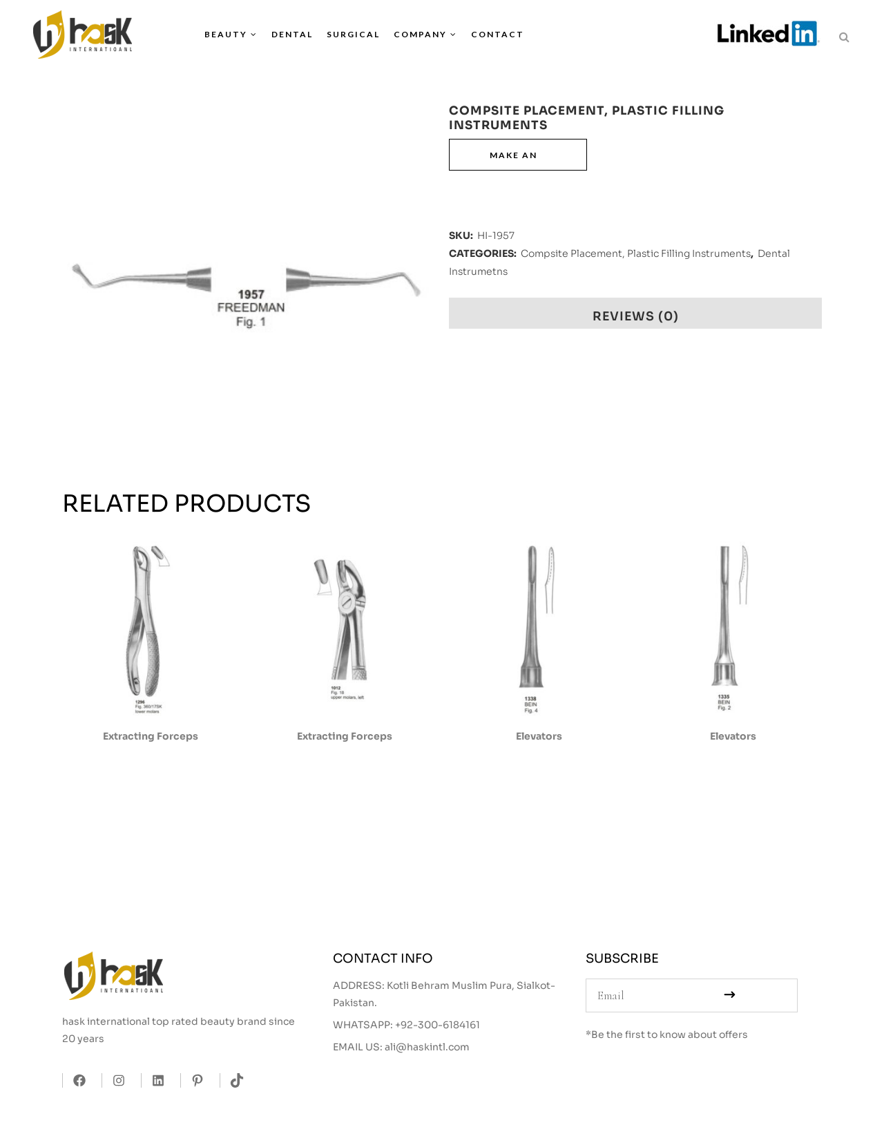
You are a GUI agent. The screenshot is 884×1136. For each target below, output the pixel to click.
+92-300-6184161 (437, 1025)
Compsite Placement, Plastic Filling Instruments (636, 253)
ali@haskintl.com (427, 1047)
